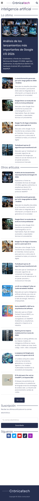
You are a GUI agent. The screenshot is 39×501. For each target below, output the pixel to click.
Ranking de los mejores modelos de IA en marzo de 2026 (24, 333)
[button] (19, 400)
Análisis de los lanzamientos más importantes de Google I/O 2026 (26, 175)
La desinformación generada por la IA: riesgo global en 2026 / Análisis (26, 81)
